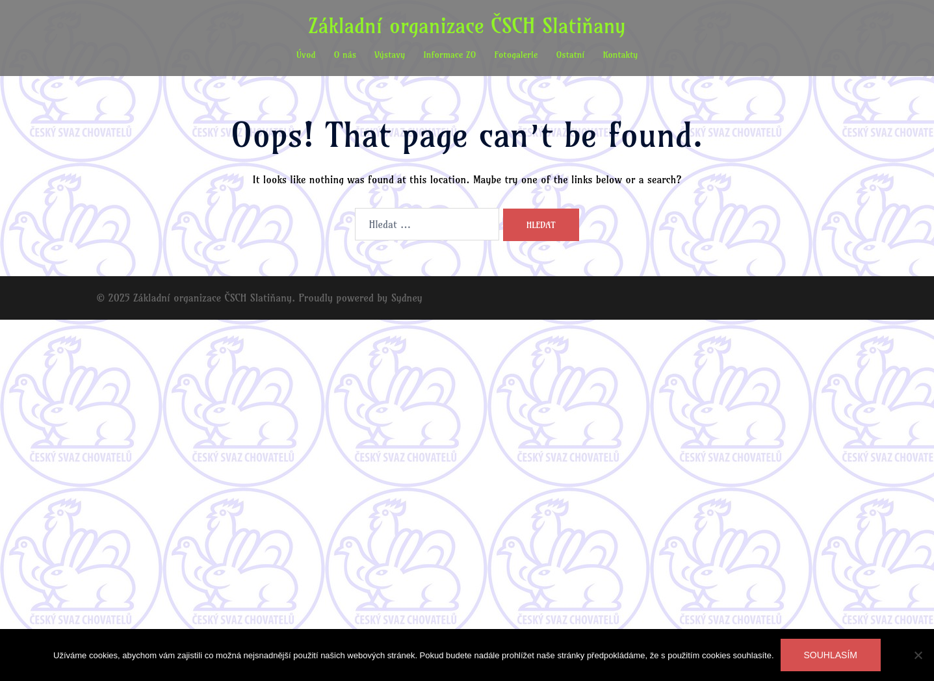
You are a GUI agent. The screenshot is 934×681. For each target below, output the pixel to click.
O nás (344, 54)
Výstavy (389, 54)
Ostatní (570, 54)
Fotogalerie (516, 54)
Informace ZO (449, 54)
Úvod (306, 54)
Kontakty (620, 54)
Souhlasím (830, 655)
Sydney (406, 297)
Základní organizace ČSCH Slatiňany (467, 25)
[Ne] (917, 655)
